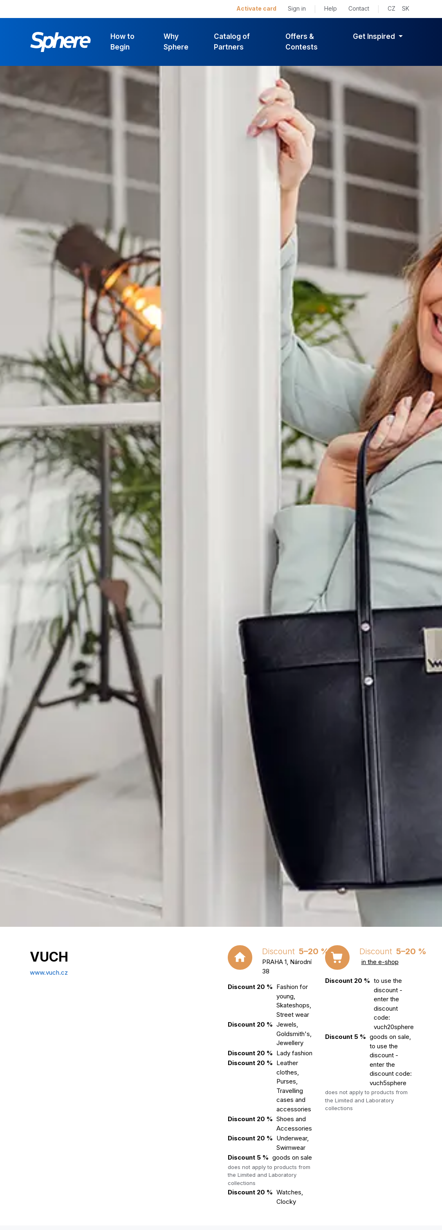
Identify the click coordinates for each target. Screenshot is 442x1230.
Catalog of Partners (232, 41)
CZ (391, 8)
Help (330, 8)
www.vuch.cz (49, 972)
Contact (358, 8)
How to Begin (122, 41)
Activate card (256, 8)
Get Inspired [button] (375, 36)
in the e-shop (380, 962)
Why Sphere (176, 41)
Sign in (297, 8)
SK (405, 8)
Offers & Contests (301, 41)
